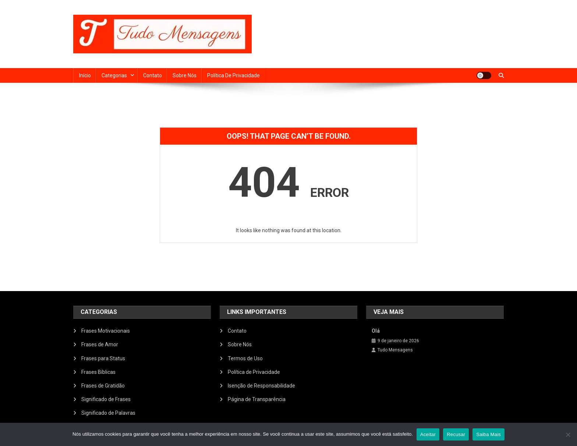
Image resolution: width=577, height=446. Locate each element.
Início (85, 75)
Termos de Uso (245, 358)
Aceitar (428, 434)
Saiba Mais (488, 434)
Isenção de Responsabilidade (261, 386)
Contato (152, 75)
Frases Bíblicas (98, 372)
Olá (376, 331)
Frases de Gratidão (103, 386)
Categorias (114, 75)
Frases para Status (103, 358)
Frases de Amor (99, 344)
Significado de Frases (106, 399)
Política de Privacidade (233, 75)
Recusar (456, 434)
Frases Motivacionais (105, 331)
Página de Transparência (257, 399)
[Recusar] (567, 434)
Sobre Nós (185, 75)
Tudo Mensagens (395, 350)
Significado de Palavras (108, 413)
